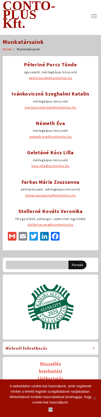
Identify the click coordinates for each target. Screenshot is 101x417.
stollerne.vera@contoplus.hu (50, 224)
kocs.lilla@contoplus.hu (50, 166)
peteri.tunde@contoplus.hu (50, 78)
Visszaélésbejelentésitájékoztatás (51, 371)
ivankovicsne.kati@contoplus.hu (50, 107)
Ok (50, 410)
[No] (94, 398)
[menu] (94, 16)
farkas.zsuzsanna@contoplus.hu (50, 195)
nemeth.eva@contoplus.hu (50, 136)
